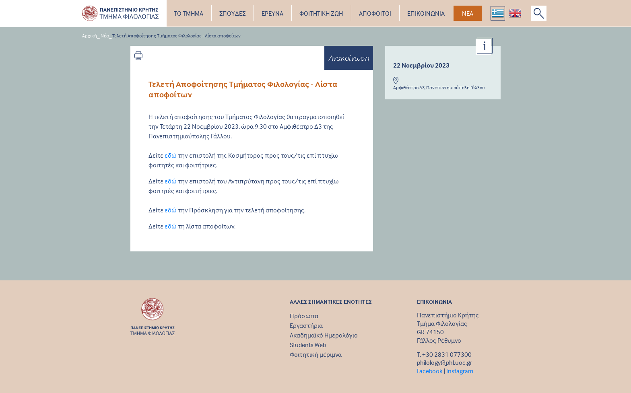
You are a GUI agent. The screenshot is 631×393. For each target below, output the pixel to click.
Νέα (105, 36)
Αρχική (89, 36)
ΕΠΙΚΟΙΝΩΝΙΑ (426, 13)
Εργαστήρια (306, 325)
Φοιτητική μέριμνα (316, 354)
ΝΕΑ (467, 13)
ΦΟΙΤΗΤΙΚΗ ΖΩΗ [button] (321, 13)
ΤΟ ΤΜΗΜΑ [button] (188, 13)
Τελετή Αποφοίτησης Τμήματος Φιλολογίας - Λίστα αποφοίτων (176, 36)
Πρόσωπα (304, 316)
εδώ (171, 155)
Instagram (459, 371)
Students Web (308, 345)
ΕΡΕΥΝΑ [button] (272, 13)
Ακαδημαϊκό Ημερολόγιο (324, 335)
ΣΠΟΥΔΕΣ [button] (232, 13)
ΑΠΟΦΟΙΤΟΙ (375, 13)
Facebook (430, 371)
